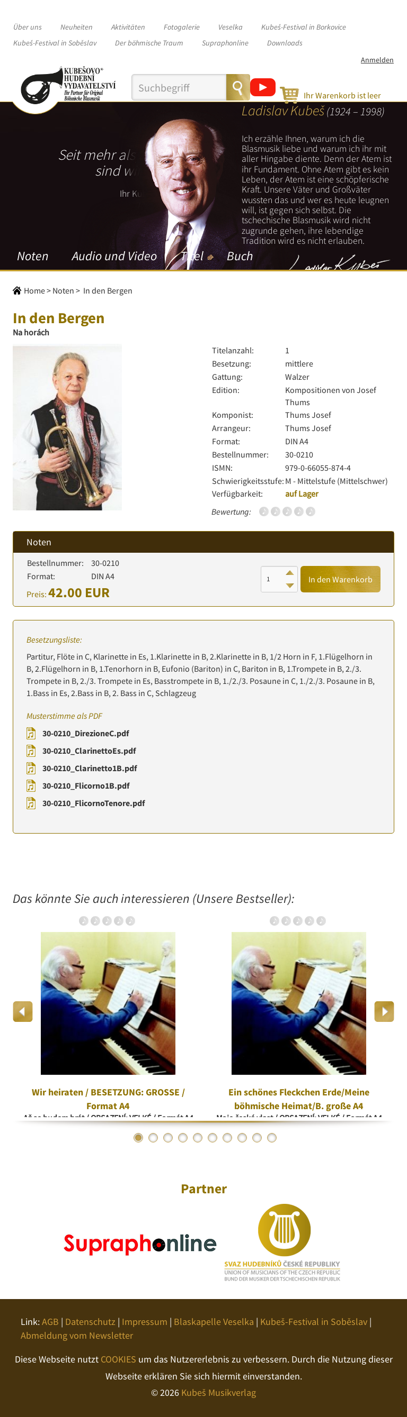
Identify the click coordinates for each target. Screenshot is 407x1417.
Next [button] (384, 1011)
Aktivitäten (128, 27)
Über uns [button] (27, 27)
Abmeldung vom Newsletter (77, 1335)
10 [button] (272, 1138)
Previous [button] (23, 1011)
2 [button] (153, 1138)
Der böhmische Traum (149, 43)
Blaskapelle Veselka (214, 1321)
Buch (240, 256)
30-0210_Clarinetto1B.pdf (89, 768)
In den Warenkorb (340, 579)
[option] (108, 1011)
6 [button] (212, 1138)
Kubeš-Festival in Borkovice (303, 27)
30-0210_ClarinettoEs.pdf (89, 750)
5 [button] (197, 1138)
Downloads (285, 43)
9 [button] (257, 1138)
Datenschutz (90, 1321)
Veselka (230, 27)
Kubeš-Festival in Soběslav (54, 43)
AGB (50, 1321)
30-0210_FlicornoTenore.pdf (93, 803)
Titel (192, 256)
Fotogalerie (182, 27)
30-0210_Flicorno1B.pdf (85, 785)
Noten (33, 256)
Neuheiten (76, 27)
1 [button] (138, 1138)
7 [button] (227, 1138)
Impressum (144, 1321)
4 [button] (183, 1138)
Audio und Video (114, 256)
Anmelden (377, 60)
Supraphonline (225, 43)
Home (34, 290)
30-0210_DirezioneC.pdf (85, 733)
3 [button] (168, 1138)
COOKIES (118, 1359)
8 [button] (242, 1138)
